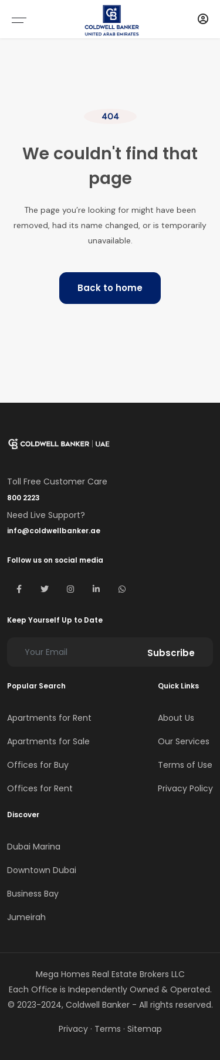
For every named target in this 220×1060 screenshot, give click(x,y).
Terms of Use (185, 765)
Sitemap (144, 1029)
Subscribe (171, 653)
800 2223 (23, 498)
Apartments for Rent (49, 718)
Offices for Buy (38, 765)
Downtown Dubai (41, 870)
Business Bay (33, 894)
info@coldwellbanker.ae (53, 531)
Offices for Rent (40, 788)
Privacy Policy (185, 788)
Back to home (110, 288)
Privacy (73, 1029)
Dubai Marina (33, 846)
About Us (176, 718)
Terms (107, 1029)
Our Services (183, 741)
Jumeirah (26, 917)
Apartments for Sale (48, 741)
